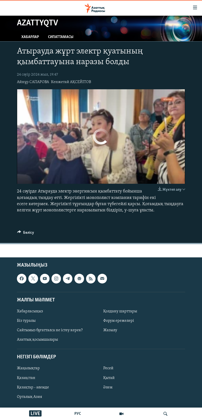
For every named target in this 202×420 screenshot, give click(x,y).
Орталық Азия (29, 397)
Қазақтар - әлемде (33, 387)
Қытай (109, 378)
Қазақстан (26, 378)
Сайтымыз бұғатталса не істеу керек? (50, 330)
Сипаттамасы (60, 37)
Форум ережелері (118, 321)
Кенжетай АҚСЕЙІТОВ (71, 82)
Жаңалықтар (28, 369)
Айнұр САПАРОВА (33, 82)
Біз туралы (26, 321)
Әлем (107, 387)
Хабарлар (30, 37)
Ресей (108, 369)
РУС (77, 414)
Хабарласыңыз (30, 311)
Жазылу (110, 330)
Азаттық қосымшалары (37, 340)
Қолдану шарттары (120, 311)
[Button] (25, 233)
